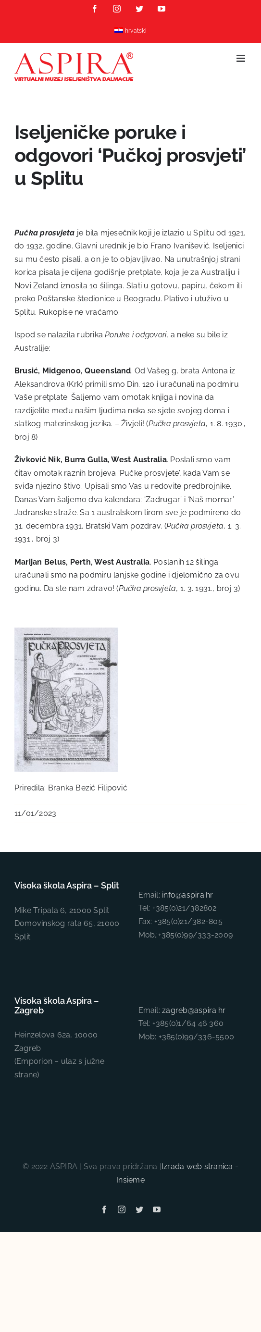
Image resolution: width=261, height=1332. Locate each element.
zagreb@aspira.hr (193, 1010)
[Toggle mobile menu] (241, 58)
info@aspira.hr (187, 895)
